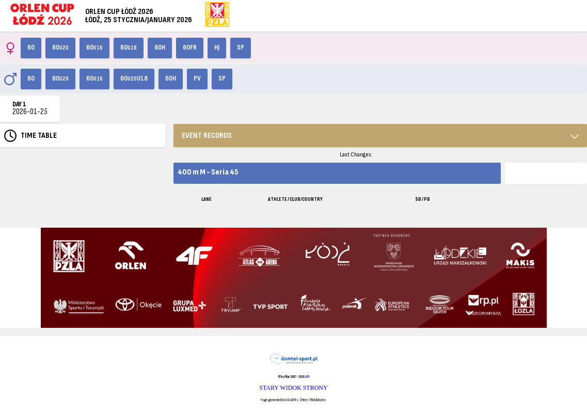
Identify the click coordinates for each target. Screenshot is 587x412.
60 (31, 47)
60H (159, 47)
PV (197, 78)
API (307, 376)
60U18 (134, 78)
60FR (190, 47)
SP (240, 47)
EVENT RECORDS (207, 135)
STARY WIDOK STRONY (293, 387)
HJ (216, 47)
